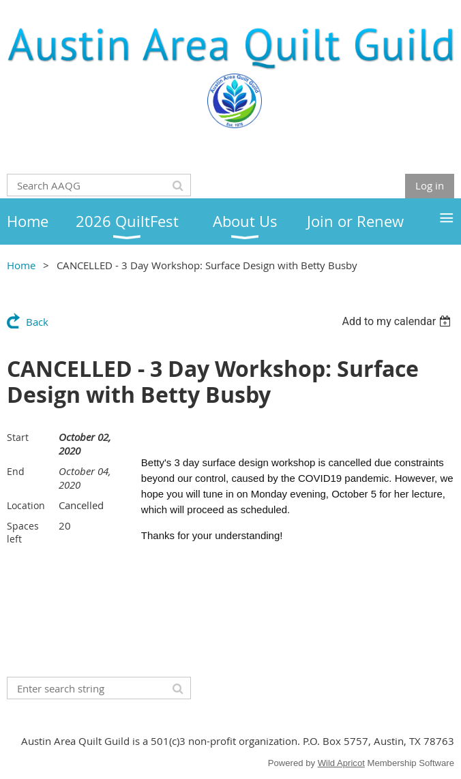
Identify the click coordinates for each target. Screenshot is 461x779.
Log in (429, 185)
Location (26, 505)
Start (18, 437)
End (16, 471)
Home (21, 265)
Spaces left (23, 532)
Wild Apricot (341, 763)
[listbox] (398, 321)
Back (37, 322)
